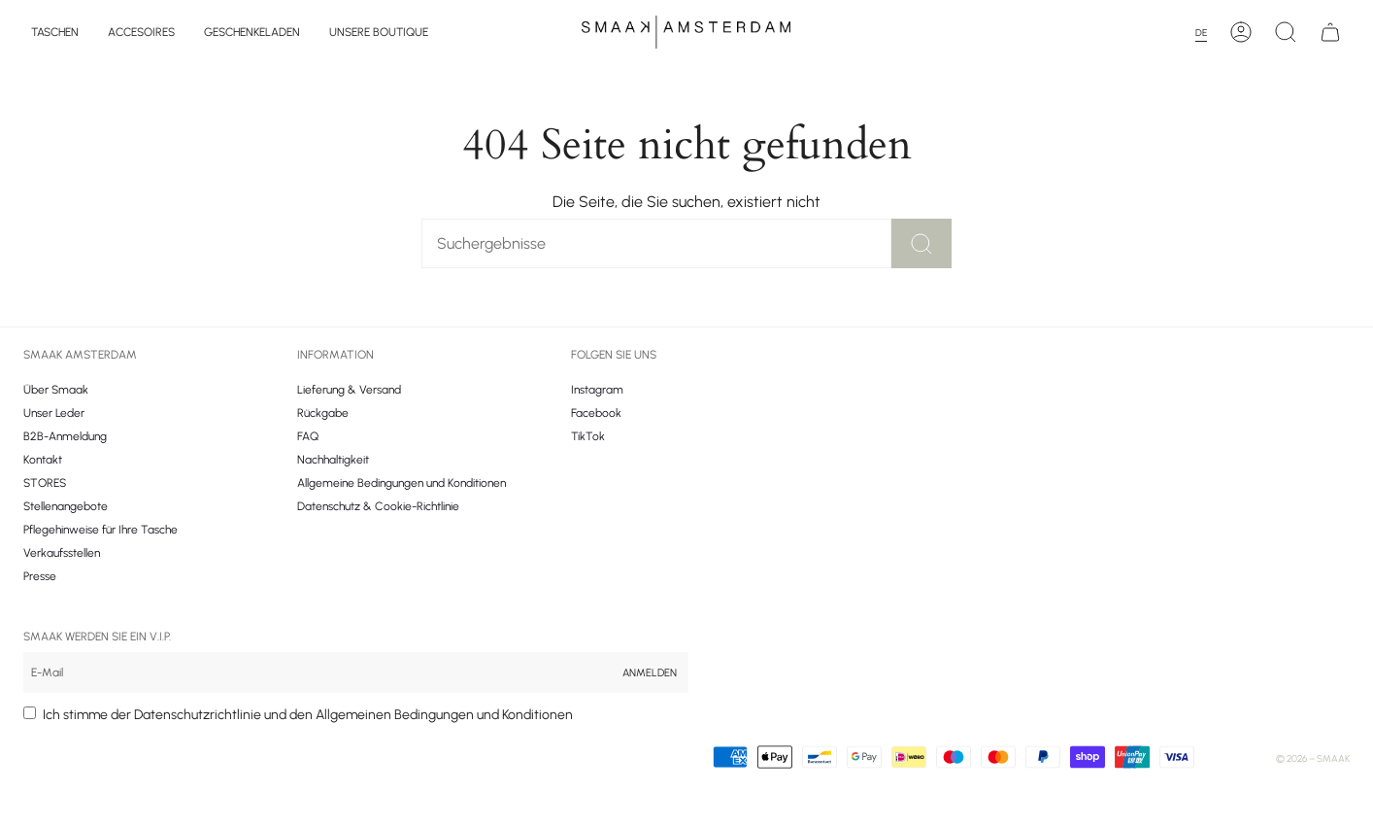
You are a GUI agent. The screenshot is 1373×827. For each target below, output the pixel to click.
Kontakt (42, 459)
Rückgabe (323, 413)
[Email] (317, 672)
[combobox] (1207, 32)
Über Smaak (55, 389)
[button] (55, 32)
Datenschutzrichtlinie (197, 714)
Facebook (596, 413)
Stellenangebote (65, 506)
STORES (44, 483)
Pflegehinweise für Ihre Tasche (100, 529)
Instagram (597, 389)
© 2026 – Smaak (1313, 758)
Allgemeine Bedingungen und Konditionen (401, 483)
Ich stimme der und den (308, 714)
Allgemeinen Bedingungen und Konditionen (444, 714)
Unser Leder (53, 413)
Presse (39, 576)
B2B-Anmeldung (65, 436)
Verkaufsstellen (61, 553)
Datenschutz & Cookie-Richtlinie (378, 506)
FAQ (307, 436)
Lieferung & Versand (349, 389)
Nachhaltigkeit (333, 459)
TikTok (588, 436)
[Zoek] (626, 243)
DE (1201, 32)
